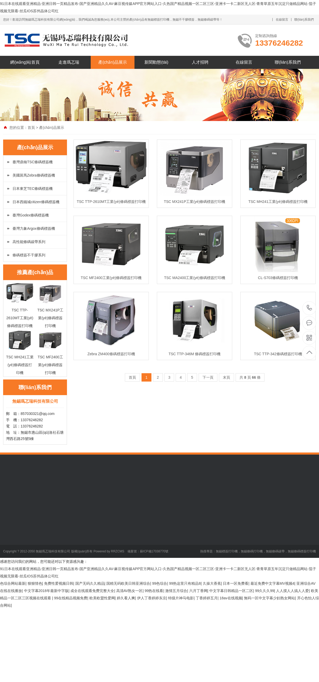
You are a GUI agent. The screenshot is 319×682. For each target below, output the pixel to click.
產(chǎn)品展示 (112, 62)
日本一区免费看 (235, 583)
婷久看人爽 (126, 598)
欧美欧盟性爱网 (102, 598)
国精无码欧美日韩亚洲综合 (128, 583)
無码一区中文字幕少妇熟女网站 (269, 598)
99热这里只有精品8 (185, 583)
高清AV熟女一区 (129, 591)
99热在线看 (154, 591)
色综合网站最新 (13, 583)
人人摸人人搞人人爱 (292, 591)
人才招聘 (200, 62)
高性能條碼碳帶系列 (29, 242)
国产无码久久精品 (90, 583)
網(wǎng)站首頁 (25, 62)
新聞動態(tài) (156, 62)
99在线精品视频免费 (70, 598)
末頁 (226, 377)
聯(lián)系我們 (304, 19)
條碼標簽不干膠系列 (29, 255)
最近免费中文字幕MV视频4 (272, 583)
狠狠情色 (35, 583)
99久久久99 (264, 591)
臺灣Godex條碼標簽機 (31, 215)
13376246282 (309, 308)
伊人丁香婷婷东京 (151, 598)
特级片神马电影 (181, 598)
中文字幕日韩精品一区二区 (231, 591)
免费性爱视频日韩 (58, 583)
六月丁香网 (198, 591)
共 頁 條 (250, 377)
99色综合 (159, 583)
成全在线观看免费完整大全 (92, 591)
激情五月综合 (176, 591)
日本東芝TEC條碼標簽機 (33, 188)
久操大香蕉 (212, 583)
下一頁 (208, 377)
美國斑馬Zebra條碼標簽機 (34, 175)
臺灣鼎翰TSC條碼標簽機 (33, 162)
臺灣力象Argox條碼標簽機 (34, 228)
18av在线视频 (230, 598)
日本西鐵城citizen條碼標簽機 (36, 202)
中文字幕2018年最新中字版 (46, 591)
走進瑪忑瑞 (68, 62)
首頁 (31, 127)
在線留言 (282, 19)
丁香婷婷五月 (207, 598)
